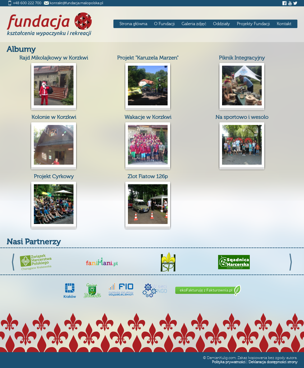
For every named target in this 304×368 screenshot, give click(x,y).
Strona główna (133, 23)
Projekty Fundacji (253, 23)
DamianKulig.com (221, 358)
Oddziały (221, 23)
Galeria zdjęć (194, 23)
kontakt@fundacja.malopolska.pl (76, 3)
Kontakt (284, 23)
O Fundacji (164, 23)
